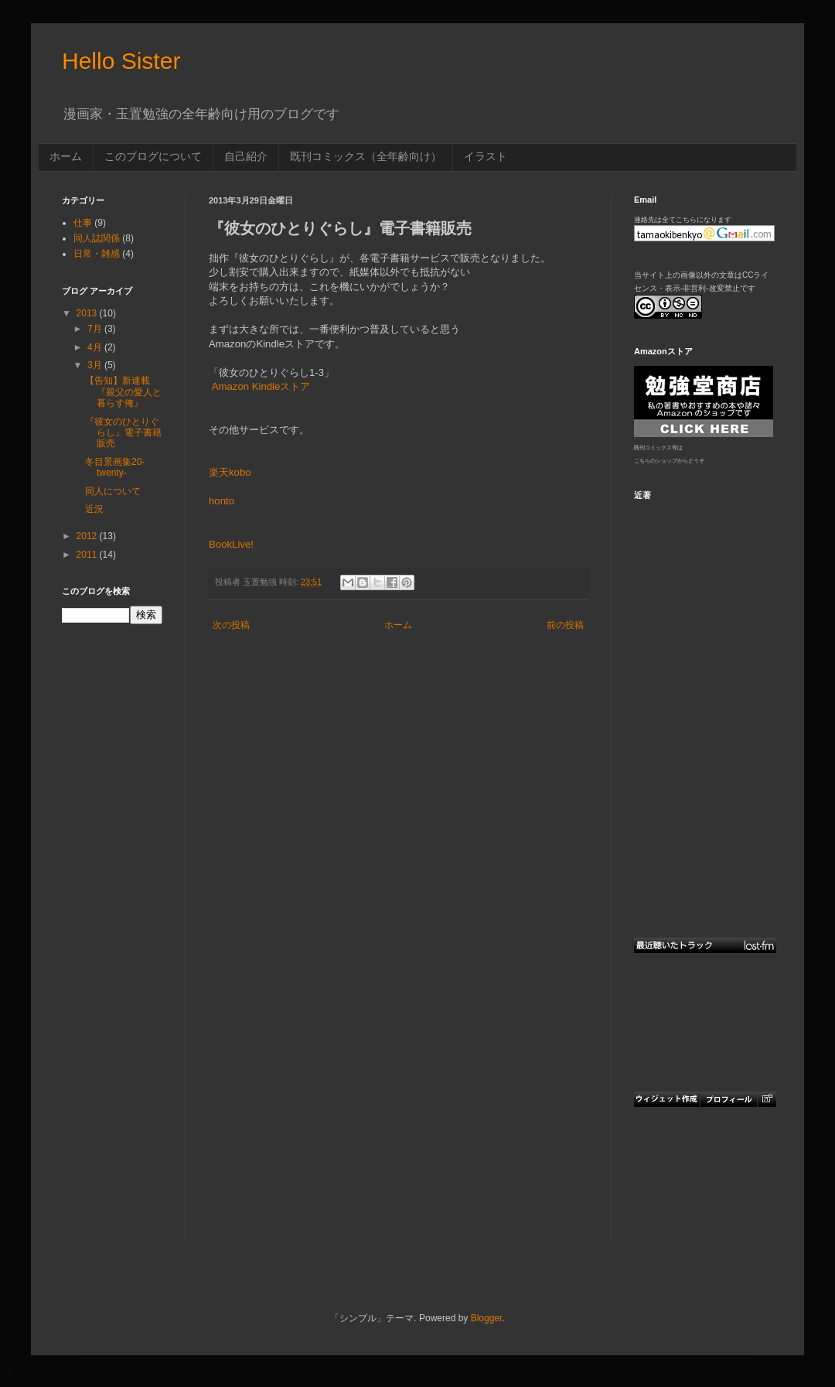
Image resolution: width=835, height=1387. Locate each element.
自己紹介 (246, 156)
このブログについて (153, 156)
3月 (95, 365)
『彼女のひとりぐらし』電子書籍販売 (123, 432)
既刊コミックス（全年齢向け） (365, 156)
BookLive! (231, 544)
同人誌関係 (96, 238)
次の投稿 (231, 625)
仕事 (82, 222)
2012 (88, 536)
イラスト (485, 156)
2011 (88, 554)
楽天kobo (230, 472)
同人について (113, 491)
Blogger (487, 1318)
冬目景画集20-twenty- (115, 467)
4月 (95, 347)
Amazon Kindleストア (261, 386)
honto (221, 501)
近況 (94, 509)
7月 (95, 328)
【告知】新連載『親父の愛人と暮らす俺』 (123, 391)
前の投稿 (565, 625)
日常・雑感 (96, 253)
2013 (88, 313)
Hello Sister (121, 60)
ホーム (65, 156)
